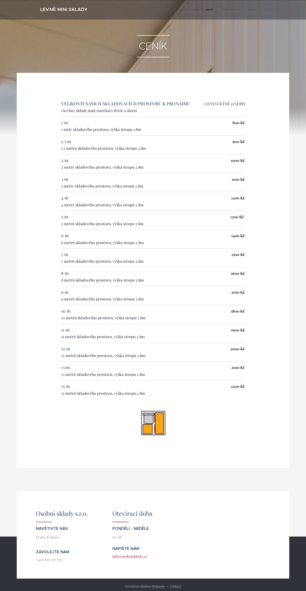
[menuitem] (232, 10)
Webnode (158, 586)
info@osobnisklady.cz (129, 556)
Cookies (175, 586)
